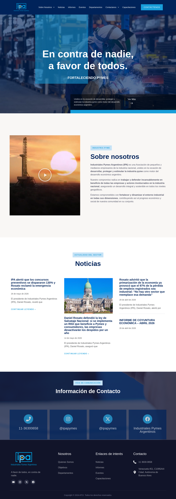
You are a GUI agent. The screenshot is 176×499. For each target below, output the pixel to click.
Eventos (82, 7)
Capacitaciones (129, 7)
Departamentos (95, 7)
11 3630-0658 (145, 462)
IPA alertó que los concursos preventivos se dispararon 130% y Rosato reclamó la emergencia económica (33, 284)
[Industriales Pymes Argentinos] (147, 432)
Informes (71, 7)
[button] (45, 175)
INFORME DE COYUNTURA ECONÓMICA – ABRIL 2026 (137, 322)
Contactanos (112, 7)
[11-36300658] (28, 432)
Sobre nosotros (46, 7)
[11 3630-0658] (134, 462)
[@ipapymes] (68, 432)
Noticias (61, 7)
